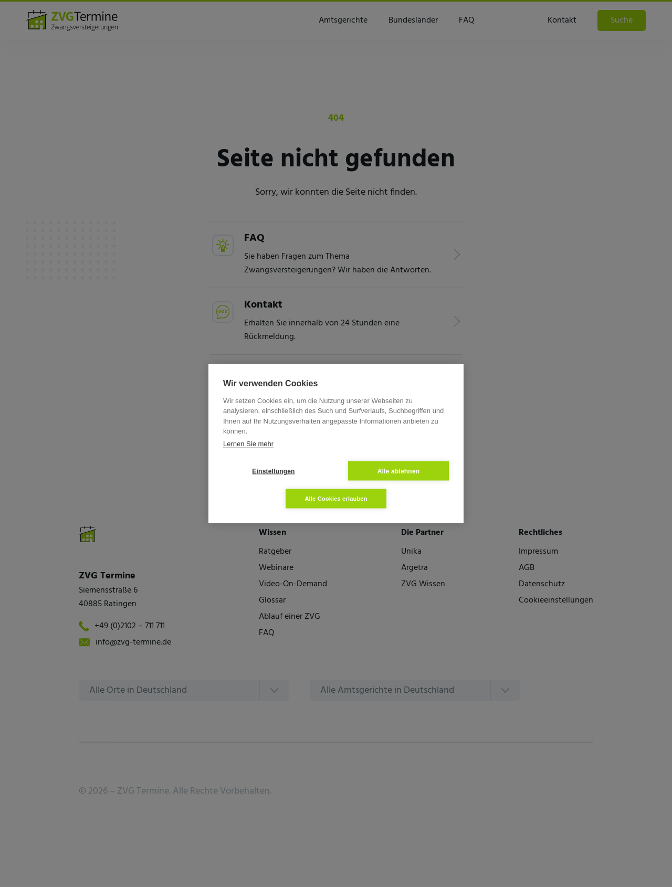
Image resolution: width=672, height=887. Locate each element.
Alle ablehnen (398, 470)
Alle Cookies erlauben (335, 498)
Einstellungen (273, 470)
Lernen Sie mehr (248, 443)
